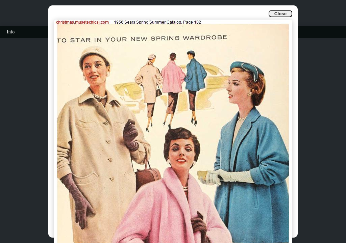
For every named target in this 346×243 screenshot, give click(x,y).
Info (11, 31)
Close (280, 13)
